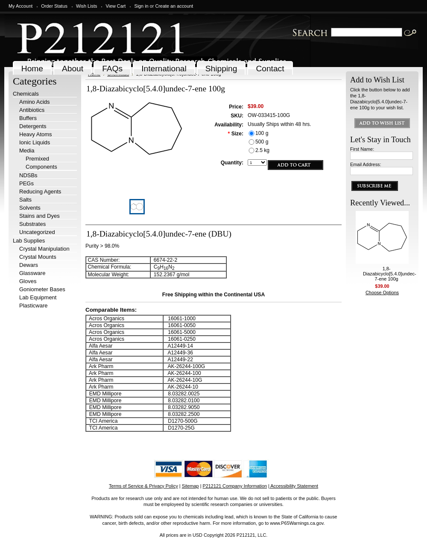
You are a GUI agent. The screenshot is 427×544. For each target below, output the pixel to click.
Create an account (174, 6)
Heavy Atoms (35, 134)
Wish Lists (86, 6)
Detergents (33, 126)
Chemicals (26, 94)
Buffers (28, 118)
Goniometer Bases (42, 289)
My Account (20, 6)
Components (41, 167)
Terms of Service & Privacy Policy (143, 485)
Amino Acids (34, 102)
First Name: (362, 149)
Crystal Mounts (37, 257)
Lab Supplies (29, 240)
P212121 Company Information (235, 485)
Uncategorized (37, 232)
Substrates (32, 224)
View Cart (115, 6)
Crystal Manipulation (44, 249)
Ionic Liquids (34, 142)
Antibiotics (31, 110)
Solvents (30, 208)
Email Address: (365, 164)
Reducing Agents (40, 191)
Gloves (27, 281)
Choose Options (382, 292)
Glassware (32, 273)
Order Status (54, 6)
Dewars (28, 265)
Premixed (37, 158)
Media (26, 150)
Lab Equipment (37, 297)
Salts (25, 199)
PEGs (26, 183)
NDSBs (28, 175)
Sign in (141, 6)
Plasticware (33, 305)
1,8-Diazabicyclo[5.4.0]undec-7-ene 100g (389, 273)
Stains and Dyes (39, 216)
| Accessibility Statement (293, 485)
